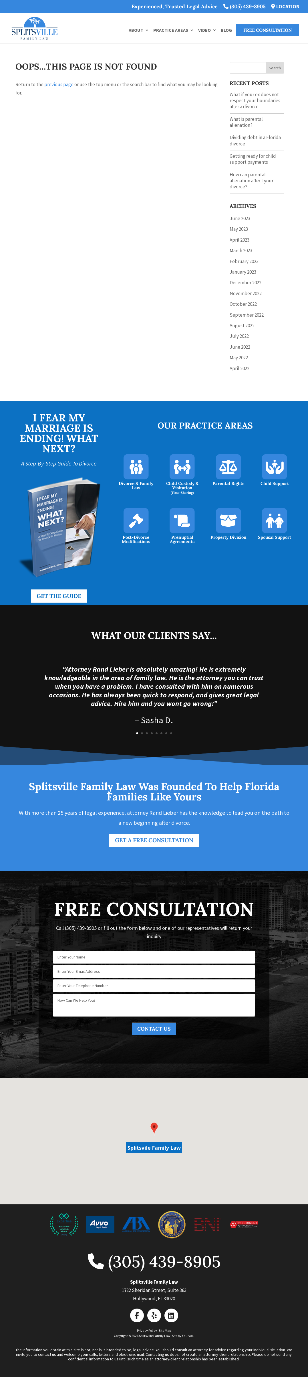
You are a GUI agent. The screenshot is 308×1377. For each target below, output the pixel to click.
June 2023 (240, 218)
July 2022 (239, 336)
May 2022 (239, 357)
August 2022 (242, 325)
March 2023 (241, 250)
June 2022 (240, 347)
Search (275, 67)
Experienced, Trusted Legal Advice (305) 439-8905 (199, 7)
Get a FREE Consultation (154, 840)
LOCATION (285, 7)
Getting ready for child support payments (253, 159)
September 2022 (247, 315)
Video (204, 30)
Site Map (165, 1330)
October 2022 (243, 304)
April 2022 (239, 368)
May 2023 (239, 229)
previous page (58, 84)
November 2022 (246, 293)
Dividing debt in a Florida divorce (255, 140)
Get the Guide (59, 595)
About (136, 30)
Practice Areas (170, 30)
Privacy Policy (147, 1330)
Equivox (187, 1335)
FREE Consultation (267, 30)
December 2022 (245, 282)
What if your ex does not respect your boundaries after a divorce (255, 100)
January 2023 (243, 272)
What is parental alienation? (246, 122)
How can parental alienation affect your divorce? (251, 180)
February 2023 (244, 261)
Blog (226, 30)
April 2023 (239, 240)
